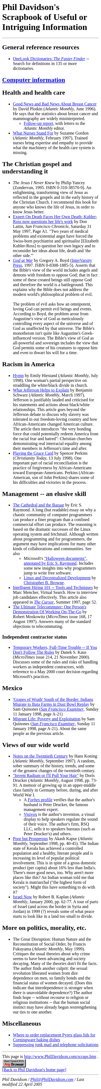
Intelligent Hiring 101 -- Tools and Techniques (53, 587)
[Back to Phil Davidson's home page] (34, 1069)
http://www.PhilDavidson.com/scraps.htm (60, 1056)
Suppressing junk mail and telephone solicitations (56, 1044)
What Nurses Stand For (33, 133)
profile (40, 799)
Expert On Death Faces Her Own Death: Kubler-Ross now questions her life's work (55, 219)
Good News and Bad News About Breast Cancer (55, 104)
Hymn (18, 375)
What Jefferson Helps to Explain (41, 390)
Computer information (33, 79)
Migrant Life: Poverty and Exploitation (47, 719)
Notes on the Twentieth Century (40, 756)
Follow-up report (38, 123)
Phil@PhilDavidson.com (51, 1079)
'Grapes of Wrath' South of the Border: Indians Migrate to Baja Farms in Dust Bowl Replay (53, 702)
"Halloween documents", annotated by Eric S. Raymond (55, 561)
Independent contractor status (34, 637)
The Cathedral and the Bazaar (38, 505)
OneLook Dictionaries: (49, 58)
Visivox (30, 814)
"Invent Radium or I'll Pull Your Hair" (46, 775)
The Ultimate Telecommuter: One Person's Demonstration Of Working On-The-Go (49, 609)
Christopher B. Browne (44, 582)
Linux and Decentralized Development (57, 578)
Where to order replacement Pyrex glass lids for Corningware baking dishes (54, 1037)
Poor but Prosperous (30, 838)
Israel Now (22, 897)
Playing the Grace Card (33, 453)
